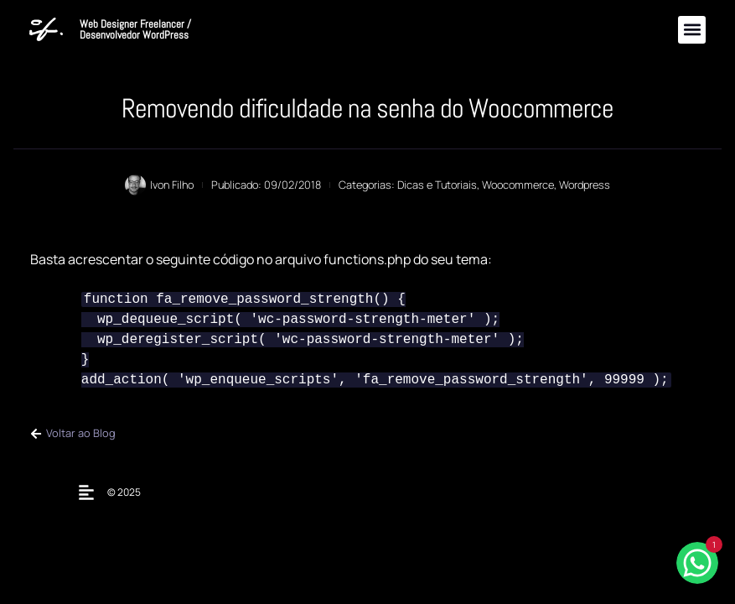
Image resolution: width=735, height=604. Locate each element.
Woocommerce (518, 184)
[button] (692, 30)
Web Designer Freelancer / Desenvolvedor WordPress (135, 29)
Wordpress (584, 184)
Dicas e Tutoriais (437, 184)
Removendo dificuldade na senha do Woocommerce (367, 108)
